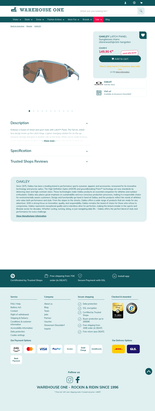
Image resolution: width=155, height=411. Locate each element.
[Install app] (121, 275)
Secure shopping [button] (86, 296)
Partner (47, 317)
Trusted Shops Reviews (29, 160)
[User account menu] (126, 2)
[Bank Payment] (16, 359)
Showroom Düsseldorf (54, 324)
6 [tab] (50, 110)
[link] (69, 382)
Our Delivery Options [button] (122, 340)
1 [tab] (29, 110)
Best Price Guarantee (56, 3)
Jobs (46, 314)
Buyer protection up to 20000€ (84, 3)
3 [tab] (38, 110)
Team (46, 310)
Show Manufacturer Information (31, 215)
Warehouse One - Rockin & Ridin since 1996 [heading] (77, 386)
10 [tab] (67, 110)
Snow (40, 18)
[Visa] (43, 348)
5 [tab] (46, 110)
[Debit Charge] (83, 348)
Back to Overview (17, 25)
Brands (87, 18)
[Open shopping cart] (141, 2)
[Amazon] (16, 348)
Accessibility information (22, 327)
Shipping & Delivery (19, 317)
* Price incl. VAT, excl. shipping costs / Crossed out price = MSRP (77, 391)
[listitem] (91, 303)
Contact (14, 310)
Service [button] (14, 296)
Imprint (47, 328)
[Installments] (96, 348)
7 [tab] (55, 110)
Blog (108, 18)
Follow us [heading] (74, 371)
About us (48, 303)
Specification (21, 150)
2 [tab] (33, 110)
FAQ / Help (16, 303)
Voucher (48, 321)
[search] (108, 10)
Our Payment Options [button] (21, 340)
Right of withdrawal (20, 314)
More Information (122, 71)
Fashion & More (55, 18)
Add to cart (120, 58)
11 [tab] (72, 110)
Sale (98, 18)
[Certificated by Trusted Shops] (118, 311)
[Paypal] (56, 348)
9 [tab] (63, 110)
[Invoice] (70, 348)
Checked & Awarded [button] (121, 296)
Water (17, 18)
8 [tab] (59, 110)
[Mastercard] (29, 348)
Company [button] (48, 296)
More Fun (73, 18)
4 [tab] (42, 110)
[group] (27, 277)
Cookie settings (18, 334)
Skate (28, 18)
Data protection (18, 331)
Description (20, 122)
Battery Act (16, 306)
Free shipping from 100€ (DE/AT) (27, 3)
